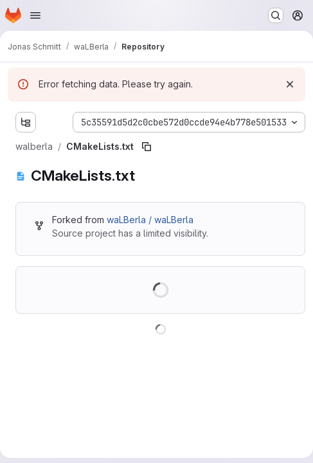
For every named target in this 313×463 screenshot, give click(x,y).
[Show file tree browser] (25, 122)
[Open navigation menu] (35, 15)
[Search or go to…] (275, 15)
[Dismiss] (290, 84)
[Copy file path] (146, 146)
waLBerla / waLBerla (150, 219)
